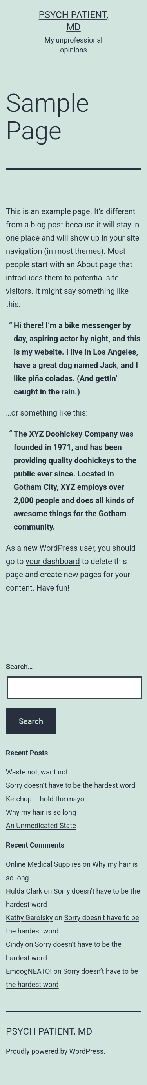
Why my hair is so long (41, 812)
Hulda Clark (24, 891)
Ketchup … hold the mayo (45, 799)
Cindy (15, 944)
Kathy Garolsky (29, 918)
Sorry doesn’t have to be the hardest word (70, 785)
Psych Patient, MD (49, 1031)
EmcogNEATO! (29, 971)
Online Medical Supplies (43, 864)
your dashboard (52, 561)
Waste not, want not (37, 772)
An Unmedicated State (41, 825)
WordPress (86, 1051)
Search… (19, 666)
